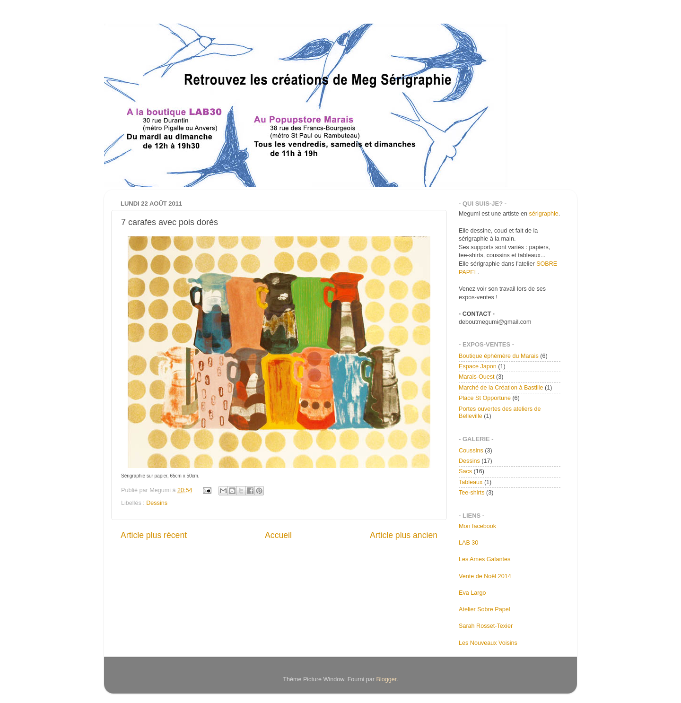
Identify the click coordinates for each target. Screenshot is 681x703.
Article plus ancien (403, 535)
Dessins (156, 503)
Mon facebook (477, 526)
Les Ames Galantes (484, 559)
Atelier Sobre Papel (484, 609)
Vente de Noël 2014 (485, 576)
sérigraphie (543, 213)
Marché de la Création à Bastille (501, 387)
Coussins (471, 450)
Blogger (386, 679)
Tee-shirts (472, 492)
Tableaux (470, 482)
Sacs (465, 471)
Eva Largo (472, 593)
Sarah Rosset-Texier (486, 626)
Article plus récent (154, 535)
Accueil (278, 535)
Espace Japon (478, 366)
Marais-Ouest (477, 376)
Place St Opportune (485, 398)
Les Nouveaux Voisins (488, 643)
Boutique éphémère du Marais (499, 356)
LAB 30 (468, 542)
